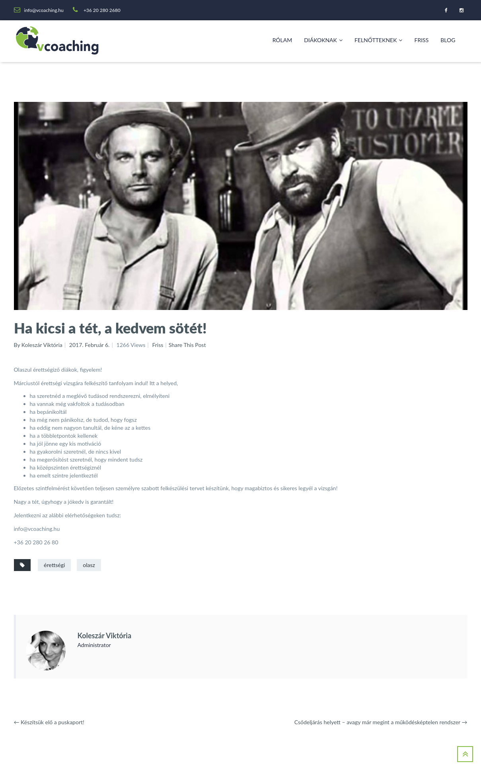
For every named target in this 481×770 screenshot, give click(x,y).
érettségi (54, 564)
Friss (421, 40)
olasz (89, 564)
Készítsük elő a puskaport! (49, 722)
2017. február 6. (89, 344)
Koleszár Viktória (105, 635)
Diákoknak (323, 40)
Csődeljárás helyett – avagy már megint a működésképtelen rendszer (380, 722)
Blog (447, 40)
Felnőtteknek (378, 40)
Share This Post (187, 344)
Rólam (282, 40)
